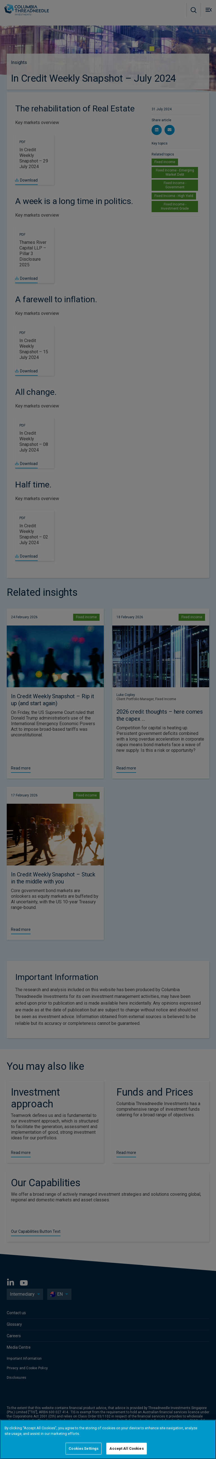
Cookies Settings (83, 1448)
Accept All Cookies (126, 1448)
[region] (108, 1439)
